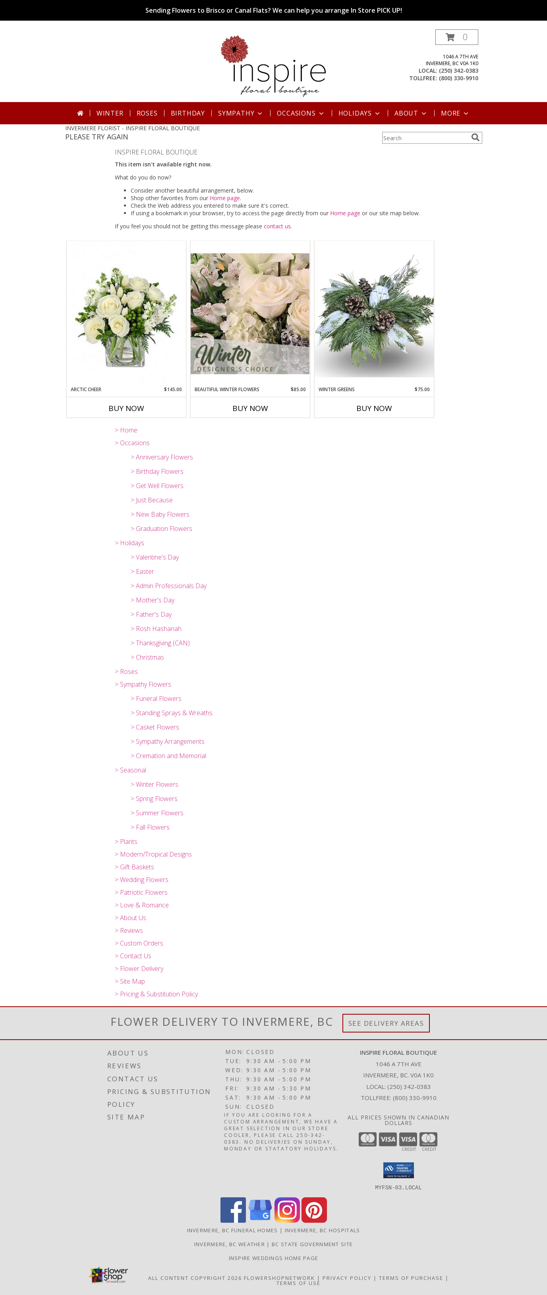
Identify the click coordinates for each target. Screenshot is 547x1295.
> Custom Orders (139, 943)
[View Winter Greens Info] (374, 313)
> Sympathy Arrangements (168, 741)
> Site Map (130, 981)
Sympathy (241, 113)
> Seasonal (130, 770)
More (455, 113)
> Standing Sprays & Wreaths (172, 712)
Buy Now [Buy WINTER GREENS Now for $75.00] (374, 408)
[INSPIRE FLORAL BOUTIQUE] (273, 65)
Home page (225, 198)
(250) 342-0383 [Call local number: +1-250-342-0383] (458, 70)
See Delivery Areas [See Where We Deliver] (386, 1023)
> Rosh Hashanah (156, 628)
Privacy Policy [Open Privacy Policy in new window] (347, 1277)
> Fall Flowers (150, 827)
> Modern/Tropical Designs (153, 854)
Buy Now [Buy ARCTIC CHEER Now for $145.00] (126, 408)
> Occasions (132, 442)
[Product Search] (425, 137)
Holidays (359, 113)
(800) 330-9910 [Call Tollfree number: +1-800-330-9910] (415, 1098)
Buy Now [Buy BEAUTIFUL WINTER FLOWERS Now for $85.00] (250, 408)
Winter (110, 113)
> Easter (142, 571)
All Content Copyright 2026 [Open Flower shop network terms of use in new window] (195, 1277)
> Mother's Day (152, 600)
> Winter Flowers (154, 784)
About (411, 113)
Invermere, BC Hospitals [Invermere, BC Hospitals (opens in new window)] (322, 1229)
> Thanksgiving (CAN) (160, 643)
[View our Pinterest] (314, 1220)
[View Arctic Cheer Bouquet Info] (126, 313)
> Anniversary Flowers (162, 457)
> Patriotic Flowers (141, 892)
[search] (475, 137)
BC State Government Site (312, 1243)
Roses (147, 113)
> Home (126, 430)
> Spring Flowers (154, 798)
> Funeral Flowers (156, 698)
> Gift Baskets (134, 867)
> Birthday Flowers (157, 471)
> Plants (126, 841)
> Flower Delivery (139, 968)
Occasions (301, 113)
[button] (456, 37)
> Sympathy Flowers (143, 684)
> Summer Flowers (157, 813)
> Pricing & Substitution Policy (156, 994)
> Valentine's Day (155, 557)
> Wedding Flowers (141, 879)
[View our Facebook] (233, 1220)
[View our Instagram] (287, 1220)
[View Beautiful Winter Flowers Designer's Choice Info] (250, 313)
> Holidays (129, 542)
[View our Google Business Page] (260, 1220)
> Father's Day (151, 614)
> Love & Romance (142, 905)
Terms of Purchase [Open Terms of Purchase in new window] (411, 1277)
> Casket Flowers (155, 727)
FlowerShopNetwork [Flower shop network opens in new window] (279, 1277)
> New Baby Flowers (160, 514)
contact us (277, 226)
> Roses (126, 671)
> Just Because (152, 500)
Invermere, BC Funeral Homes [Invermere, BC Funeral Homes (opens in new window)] (232, 1229)
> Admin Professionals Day (169, 585)
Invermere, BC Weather (229, 1243)
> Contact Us (133, 955)
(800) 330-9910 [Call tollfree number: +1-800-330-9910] (458, 78)
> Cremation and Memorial (168, 755)
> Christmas (147, 657)
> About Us (130, 917)
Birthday (188, 113)
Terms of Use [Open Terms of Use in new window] (298, 1282)
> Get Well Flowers (157, 485)
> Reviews (129, 930)
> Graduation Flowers (161, 528)
